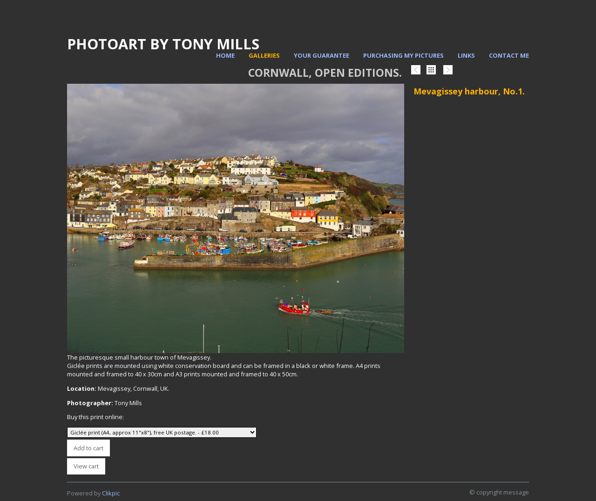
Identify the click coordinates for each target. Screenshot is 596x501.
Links (466, 55)
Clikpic (111, 493)
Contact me (509, 55)
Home (225, 55)
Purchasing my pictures (403, 55)
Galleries (264, 55)
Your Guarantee (321, 55)
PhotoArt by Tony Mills (163, 43)
